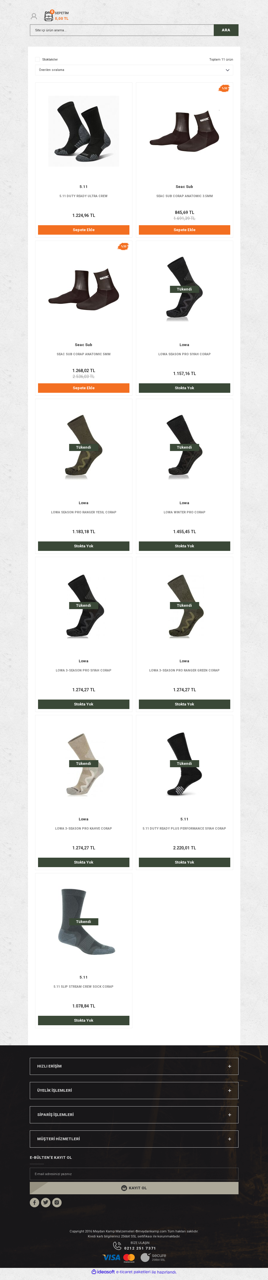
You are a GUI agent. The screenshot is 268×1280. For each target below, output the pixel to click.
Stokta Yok (184, 388)
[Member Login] (34, 16)
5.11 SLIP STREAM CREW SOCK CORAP (84, 990)
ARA (226, 30)
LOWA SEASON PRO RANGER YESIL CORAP (84, 514)
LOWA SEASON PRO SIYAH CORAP (184, 355)
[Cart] (56, 16)
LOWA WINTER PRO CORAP (184, 514)
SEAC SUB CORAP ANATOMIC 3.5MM (184, 196)
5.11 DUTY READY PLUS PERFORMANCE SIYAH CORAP (184, 831)
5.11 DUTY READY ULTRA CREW (83, 196)
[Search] (134, 30)
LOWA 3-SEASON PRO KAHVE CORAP (83, 831)
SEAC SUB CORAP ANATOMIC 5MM (83, 355)
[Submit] (134, 1191)
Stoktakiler (50, 59)
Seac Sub (184, 186)
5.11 (84, 186)
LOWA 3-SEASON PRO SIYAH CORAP (83, 672)
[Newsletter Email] (134, 1177)
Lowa (184, 345)
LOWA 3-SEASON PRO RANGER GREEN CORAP (184, 672)
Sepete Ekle (84, 230)
